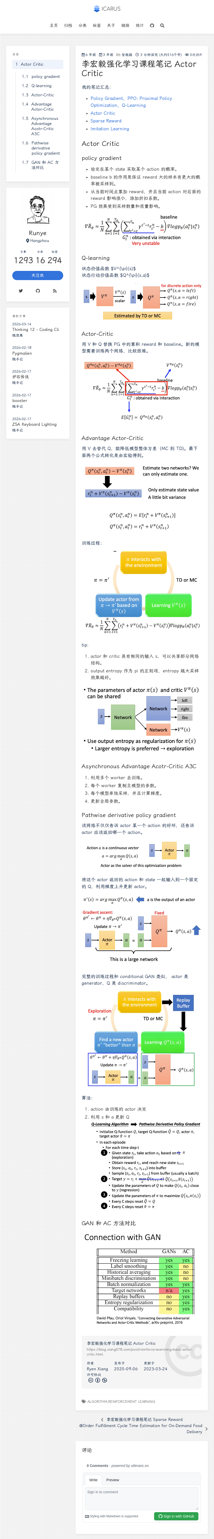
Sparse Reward (106, 120)
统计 (140, 25)
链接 (125, 25)
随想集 (17, 335)
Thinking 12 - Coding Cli (35, 329)
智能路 (127, 55)
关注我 (37, 275)
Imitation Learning (110, 128)
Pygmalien (22, 353)
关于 (111, 25)
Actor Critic (103, 113)
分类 (82, 25)
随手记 (17, 359)
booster (19, 400)
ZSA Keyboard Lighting (34, 424)
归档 (68, 25)
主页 (54, 25)
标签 (97, 25)
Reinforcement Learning (131, 1401)
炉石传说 (20, 376)
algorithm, (97, 1401)
